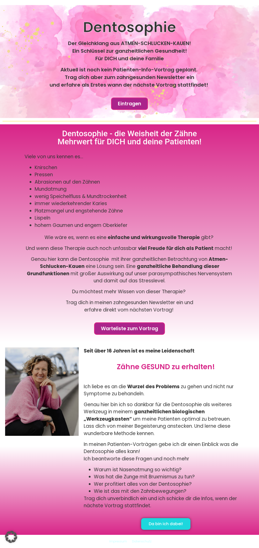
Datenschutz (142, 541)
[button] (11, 537)
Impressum (118, 541)
